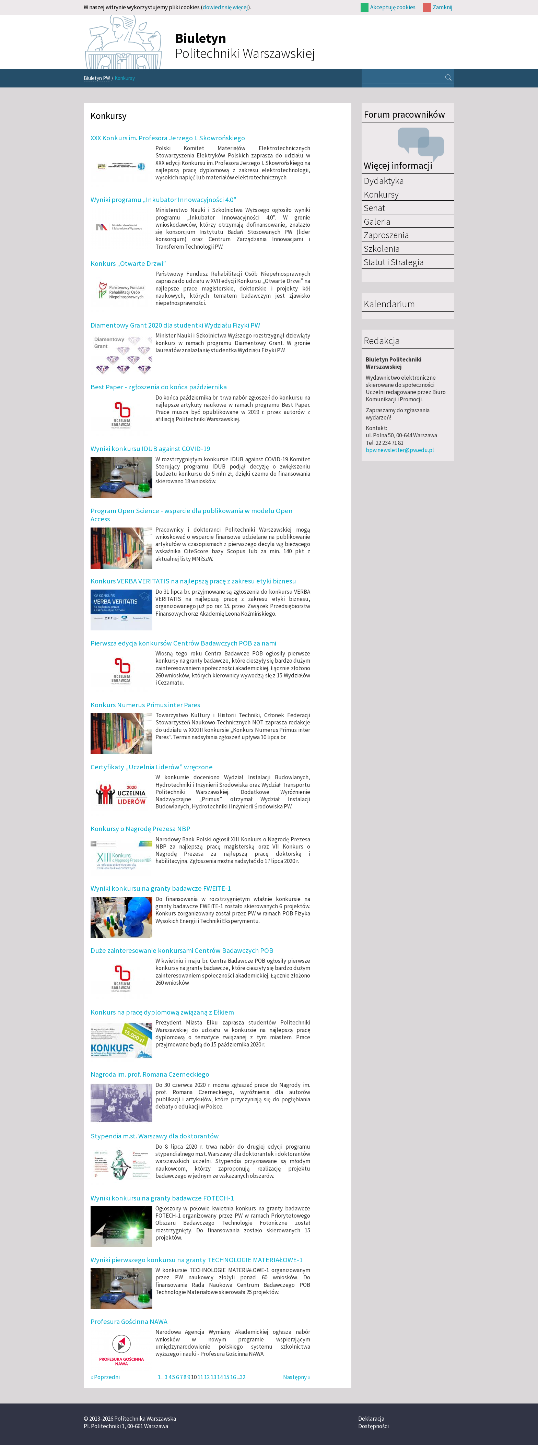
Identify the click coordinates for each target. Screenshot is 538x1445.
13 (213, 1377)
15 (226, 1377)
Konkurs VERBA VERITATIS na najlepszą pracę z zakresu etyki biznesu (193, 581)
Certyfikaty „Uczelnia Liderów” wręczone (152, 766)
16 (233, 1377)
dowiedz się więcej (225, 7)
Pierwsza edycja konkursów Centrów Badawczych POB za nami (183, 643)
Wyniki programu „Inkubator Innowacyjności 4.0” (163, 199)
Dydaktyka (384, 180)
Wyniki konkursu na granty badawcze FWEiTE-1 (161, 888)
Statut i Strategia (394, 261)
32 (242, 1377)
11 (200, 1377)
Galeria (377, 221)
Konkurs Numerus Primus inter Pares (145, 704)
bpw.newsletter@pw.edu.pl (400, 450)
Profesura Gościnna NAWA (129, 1321)
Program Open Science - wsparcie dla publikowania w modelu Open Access (192, 514)
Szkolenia (382, 248)
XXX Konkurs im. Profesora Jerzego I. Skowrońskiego (168, 137)
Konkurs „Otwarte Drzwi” (128, 263)
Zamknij (443, 7)
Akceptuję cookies (393, 7)
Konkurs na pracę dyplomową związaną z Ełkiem (162, 1012)
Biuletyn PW (97, 78)
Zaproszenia (386, 234)
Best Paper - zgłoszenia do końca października (159, 386)
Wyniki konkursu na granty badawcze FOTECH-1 (162, 1198)
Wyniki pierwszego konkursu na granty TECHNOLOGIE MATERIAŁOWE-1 (197, 1259)
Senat (374, 207)
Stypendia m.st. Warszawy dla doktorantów (155, 1136)
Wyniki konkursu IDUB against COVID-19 (150, 448)
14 (220, 1377)
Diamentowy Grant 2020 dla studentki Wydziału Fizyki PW (175, 325)
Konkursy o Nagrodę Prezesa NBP (140, 828)
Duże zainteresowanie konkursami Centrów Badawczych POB (182, 950)
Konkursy (381, 194)
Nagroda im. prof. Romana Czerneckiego (150, 1074)
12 (207, 1377)
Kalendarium (389, 304)
